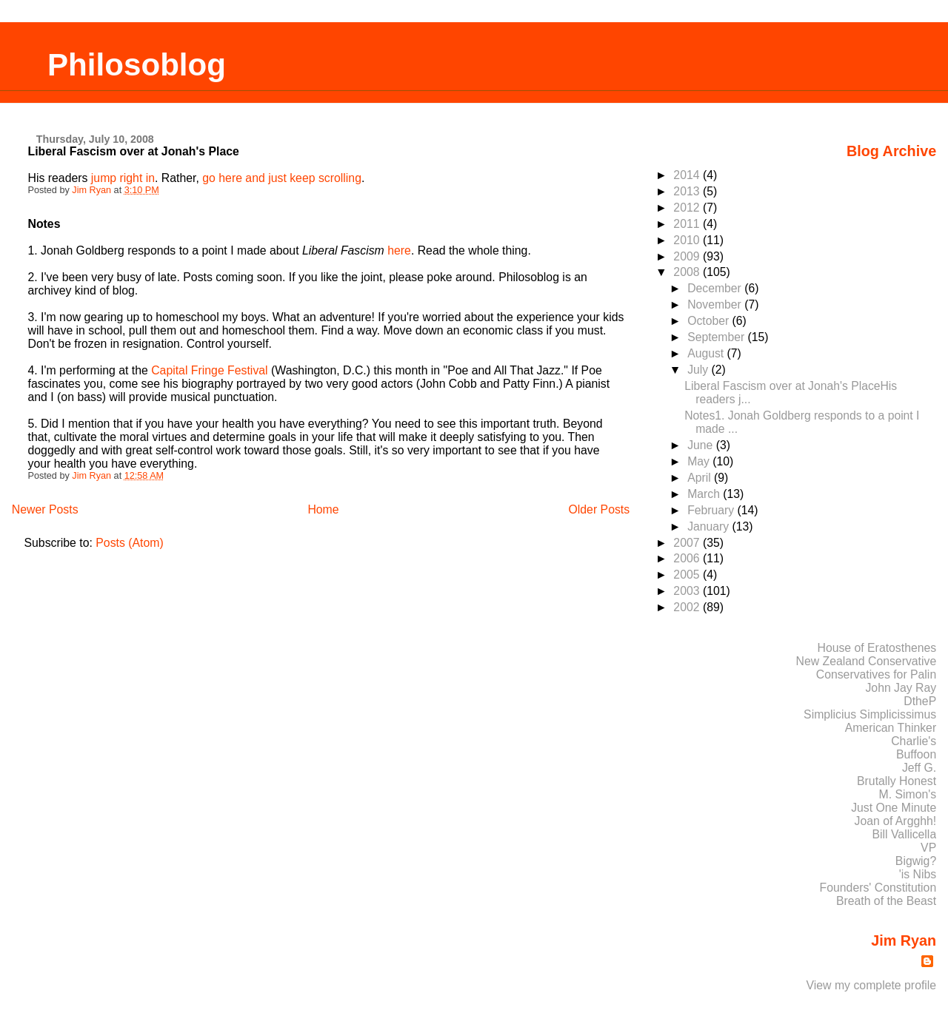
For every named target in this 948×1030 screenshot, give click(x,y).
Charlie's (913, 741)
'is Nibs (917, 874)
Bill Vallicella (904, 834)
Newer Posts (45, 509)
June (701, 445)
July (699, 369)
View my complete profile (872, 985)
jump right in (123, 178)
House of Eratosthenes (876, 648)
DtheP (920, 701)
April (700, 477)
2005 (688, 574)
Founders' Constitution (878, 887)
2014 (688, 175)
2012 (688, 207)
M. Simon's (908, 794)
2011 (688, 224)
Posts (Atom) (129, 542)
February (712, 510)
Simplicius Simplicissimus (870, 714)
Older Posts (599, 509)
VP (928, 847)
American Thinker (891, 727)
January (709, 526)
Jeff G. (919, 767)
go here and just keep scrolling (281, 178)
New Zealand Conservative (866, 661)
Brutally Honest (896, 781)
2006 (688, 558)
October (709, 320)
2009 (688, 256)
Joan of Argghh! (896, 821)
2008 (688, 272)
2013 (688, 191)
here (399, 250)
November (715, 304)
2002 (688, 607)
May (699, 461)
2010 (688, 240)
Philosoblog (136, 64)
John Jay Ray (900, 687)
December (715, 288)
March (705, 494)
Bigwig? (915, 861)
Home (322, 509)
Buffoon (916, 754)
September (717, 337)
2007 (688, 542)
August (707, 353)
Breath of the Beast (886, 901)
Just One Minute (893, 807)
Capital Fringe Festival (209, 370)
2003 (688, 591)
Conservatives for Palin (876, 674)
